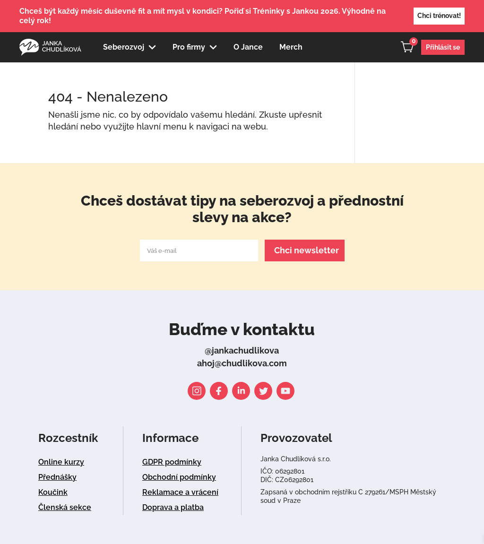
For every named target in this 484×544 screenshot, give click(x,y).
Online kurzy (61, 462)
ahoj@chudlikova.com (242, 363)
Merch (290, 47)
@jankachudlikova (242, 350)
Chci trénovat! (439, 15)
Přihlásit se (443, 47)
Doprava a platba (173, 507)
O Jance (248, 47)
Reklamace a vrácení (180, 492)
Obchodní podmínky (179, 477)
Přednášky (57, 477)
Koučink (53, 492)
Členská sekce (64, 507)
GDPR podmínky (171, 462)
